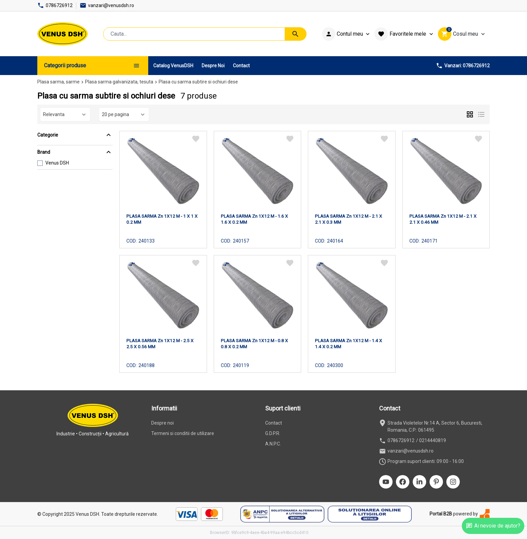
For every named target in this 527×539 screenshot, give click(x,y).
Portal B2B (441, 513)
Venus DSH (57, 163)
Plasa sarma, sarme (58, 81)
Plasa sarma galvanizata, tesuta (119, 81)
